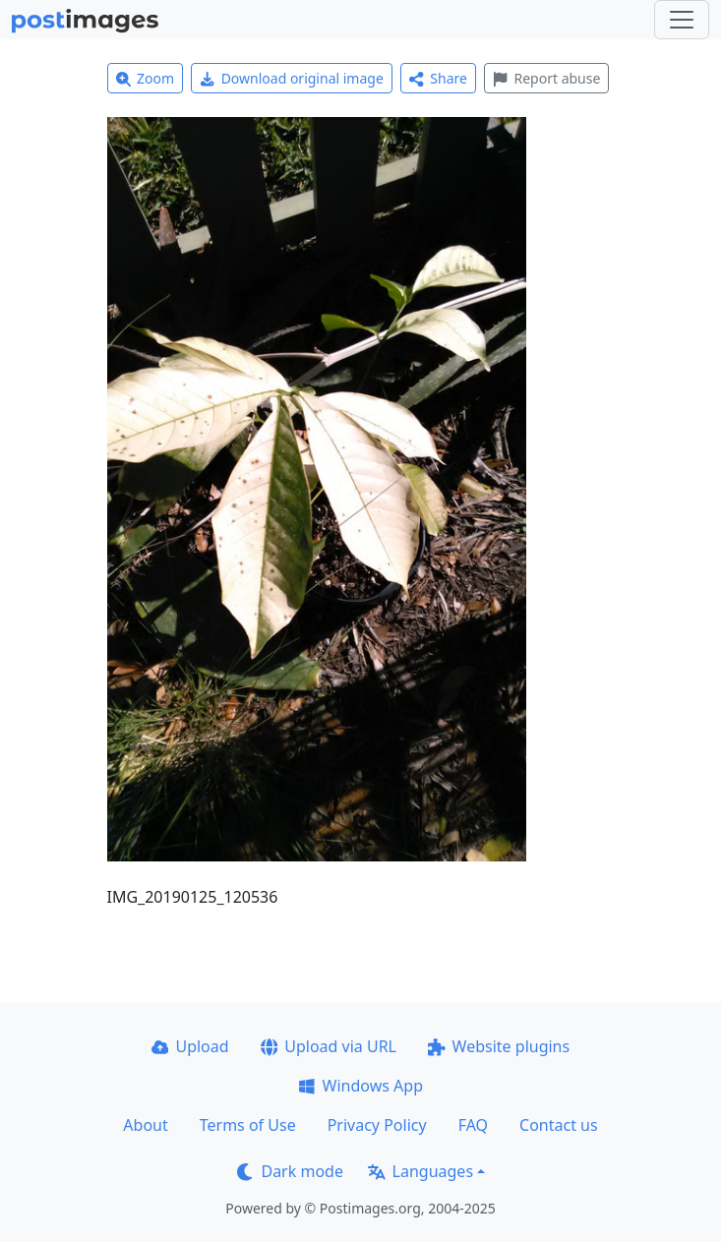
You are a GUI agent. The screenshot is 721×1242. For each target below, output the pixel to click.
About (145, 1125)
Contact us (558, 1125)
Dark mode (290, 1171)
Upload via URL (328, 1046)
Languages (420, 1171)
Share (438, 78)
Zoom (145, 78)
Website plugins (499, 1046)
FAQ (473, 1125)
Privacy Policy (377, 1125)
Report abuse (546, 78)
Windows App (360, 1085)
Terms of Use (248, 1125)
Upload (190, 1046)
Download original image (292, 78)
